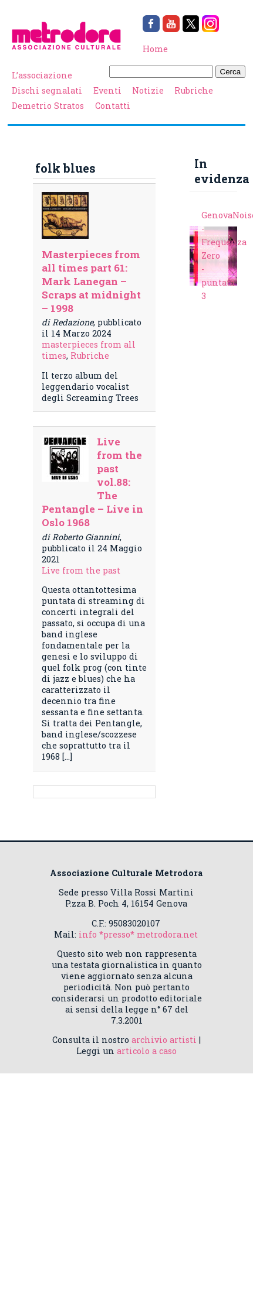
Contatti (112, 105)
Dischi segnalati (47, 90)
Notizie (148, 90)
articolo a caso (147, 1050)
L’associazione (42, 75)
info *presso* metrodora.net (138, 934)
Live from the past (81, 570)
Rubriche (193, 90)
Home (155, 48)
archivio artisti (164, 1039)
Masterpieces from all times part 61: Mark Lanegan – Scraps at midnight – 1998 (91, 281)
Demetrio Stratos (48, 105)
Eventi (107, 90)
